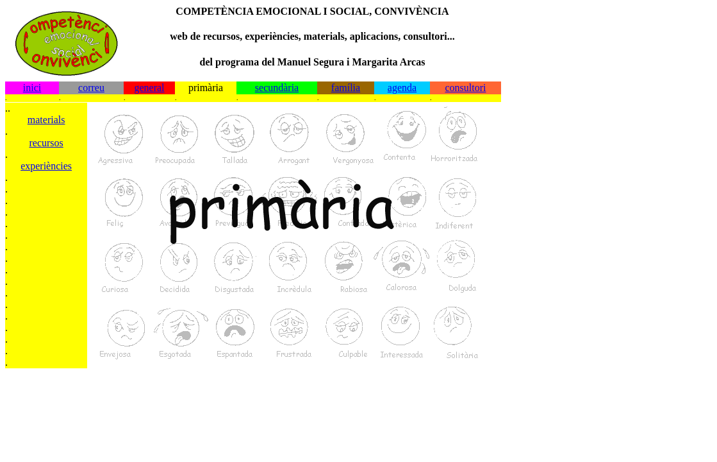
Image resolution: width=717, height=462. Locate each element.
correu (91, 87)
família (345, 87)
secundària (277, 87)
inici (32, 87)
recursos (46, 142)
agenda (402, 87)
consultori (465, 87)
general (149, 87)
